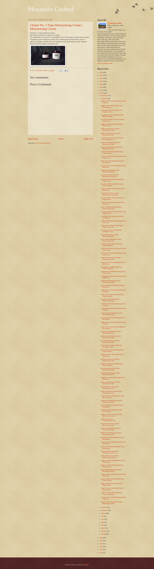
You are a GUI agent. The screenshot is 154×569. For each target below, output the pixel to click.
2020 (101, 90)
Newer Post (33, 139)
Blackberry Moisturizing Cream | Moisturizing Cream (110, 373)
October (103, 507)
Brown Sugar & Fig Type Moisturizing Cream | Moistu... (112, 350)
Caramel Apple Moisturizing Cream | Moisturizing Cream (112, 313)
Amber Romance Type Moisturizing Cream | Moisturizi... (111, 493)
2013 (101, 552)
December (104, 95)
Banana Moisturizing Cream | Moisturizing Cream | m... (109, 452)
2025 (101, 75)
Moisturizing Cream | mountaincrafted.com (108, 419)
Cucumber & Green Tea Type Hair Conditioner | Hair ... (111, 230)
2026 (101, 72)
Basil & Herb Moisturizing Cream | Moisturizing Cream (111, 429)
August (103, 513)
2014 (101, 549)
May (102, 522)
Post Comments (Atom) (43, 143)
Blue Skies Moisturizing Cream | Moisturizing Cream (110, 369)
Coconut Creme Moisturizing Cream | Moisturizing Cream (112, 226)
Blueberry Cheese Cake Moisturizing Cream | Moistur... (112, 364)
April (102, 525)
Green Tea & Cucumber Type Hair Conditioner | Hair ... (111, 346)
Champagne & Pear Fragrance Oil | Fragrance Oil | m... (111, 111)
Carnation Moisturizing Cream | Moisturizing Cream (110, 300)
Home (60, 139)
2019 (101, 93)
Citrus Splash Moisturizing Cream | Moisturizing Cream (111, 240)
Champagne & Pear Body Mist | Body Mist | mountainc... (112, 115)
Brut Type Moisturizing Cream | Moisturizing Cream (110, 341)
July (102, 516)
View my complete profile (105, 63)
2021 (101, 87)
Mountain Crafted (51, 9)
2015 (101, 546)
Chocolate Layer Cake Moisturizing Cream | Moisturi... (111, 244)
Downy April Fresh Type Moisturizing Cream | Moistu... (112, 152)
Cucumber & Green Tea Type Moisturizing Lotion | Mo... (109, 175)
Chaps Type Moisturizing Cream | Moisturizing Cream (111, 258)
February (104, 531)
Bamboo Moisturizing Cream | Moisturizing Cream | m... (110, 456)
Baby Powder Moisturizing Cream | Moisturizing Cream (111, 470)
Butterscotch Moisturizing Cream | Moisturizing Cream (111, 332)
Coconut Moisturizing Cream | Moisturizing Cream (110, 235)
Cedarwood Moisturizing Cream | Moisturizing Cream (111, 281)
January (103, 534)
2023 (101, 81)
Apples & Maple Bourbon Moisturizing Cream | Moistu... (112, 479)
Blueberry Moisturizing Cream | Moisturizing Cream (110, 360)
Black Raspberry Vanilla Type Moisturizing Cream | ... (110, 387)
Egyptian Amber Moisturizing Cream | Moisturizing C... (112, 125)
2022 (101, 84)
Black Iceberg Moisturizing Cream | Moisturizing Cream (111, 392)
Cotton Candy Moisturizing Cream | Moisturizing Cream (111, 207)
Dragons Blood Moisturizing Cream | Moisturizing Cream (112, 147)
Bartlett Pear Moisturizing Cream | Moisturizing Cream (111, 433)
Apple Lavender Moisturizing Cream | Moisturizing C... (112, 484)
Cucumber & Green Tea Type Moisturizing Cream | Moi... (110, 194)
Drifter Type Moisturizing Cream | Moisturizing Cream (111, 134)
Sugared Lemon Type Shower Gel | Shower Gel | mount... (111, 415)
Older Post (88, 139)
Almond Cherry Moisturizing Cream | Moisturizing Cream (112, 502)
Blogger (86, 565)
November (104, 98)
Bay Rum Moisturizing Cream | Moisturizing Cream (110, 424)
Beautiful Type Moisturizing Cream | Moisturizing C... (111, 410)
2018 (101, 538)
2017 (101, 541)
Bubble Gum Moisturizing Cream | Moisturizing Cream (111, 336)
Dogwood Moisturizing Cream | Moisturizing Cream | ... (110, 171)
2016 (101, 544)
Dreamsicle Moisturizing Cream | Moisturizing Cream (111, 143)
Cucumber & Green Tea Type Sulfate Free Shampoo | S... (112, 138)
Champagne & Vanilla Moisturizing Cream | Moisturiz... (111, 267)
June (102, 519)
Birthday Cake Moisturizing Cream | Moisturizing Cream (111, 401)
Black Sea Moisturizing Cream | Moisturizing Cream (110, 383)
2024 (101, 78)
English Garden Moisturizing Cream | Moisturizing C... (112, 106)
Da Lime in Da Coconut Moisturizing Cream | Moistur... (112, 184)
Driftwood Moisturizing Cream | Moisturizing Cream (110, 129)
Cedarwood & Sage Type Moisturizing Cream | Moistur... (112, 295)
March (103, 528)
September (104, 510)
